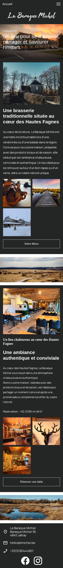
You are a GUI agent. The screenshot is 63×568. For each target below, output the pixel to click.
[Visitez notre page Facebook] (25, 561)
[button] (58, 4)
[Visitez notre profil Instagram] (38, 561)
